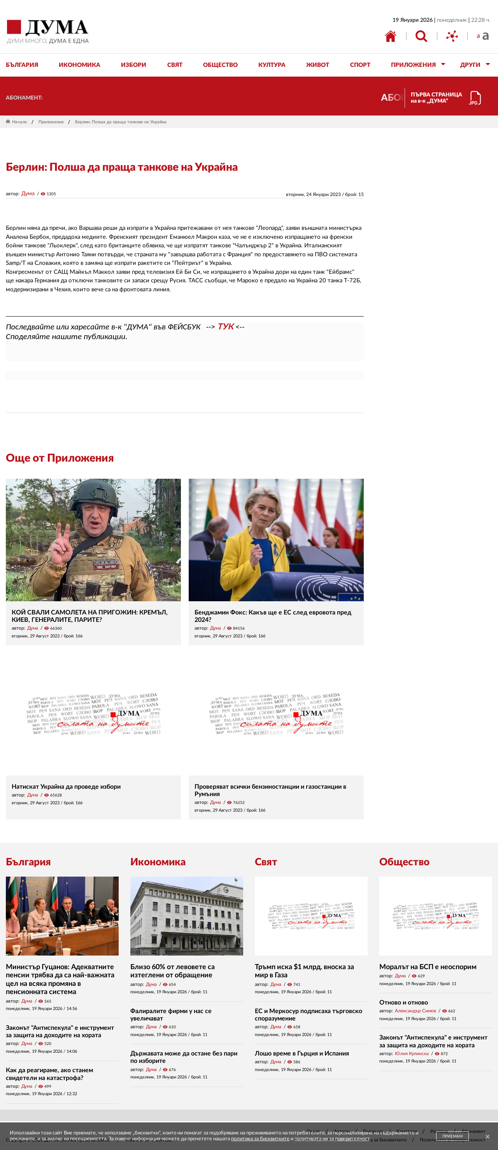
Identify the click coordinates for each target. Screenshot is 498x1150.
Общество (404, 862)
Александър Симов (415, 1010)
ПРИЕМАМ (452, 1136)
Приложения (51, 122)
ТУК (225, 327)
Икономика (158, 862)
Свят (266, 862)
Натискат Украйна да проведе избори (66, 787)
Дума (28, 193)
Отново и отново (403, 1002)
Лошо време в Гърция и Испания (302, 1053)
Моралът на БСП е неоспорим (428, 967)
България (28, 862)
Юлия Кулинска (412, 1053)
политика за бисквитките (260, 1138)
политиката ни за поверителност (332, 1138)
